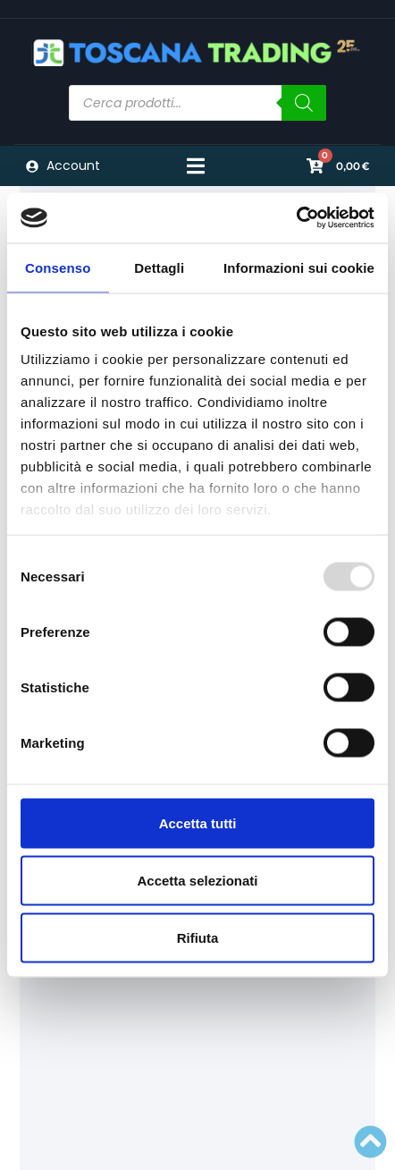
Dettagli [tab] (159, 267)
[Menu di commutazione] (196, 166)
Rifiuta (198, 937)
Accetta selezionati (197, 879)
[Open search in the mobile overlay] (198, 103)
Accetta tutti (198, 822)
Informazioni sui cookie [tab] (298, 267)
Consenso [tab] (57, 267)
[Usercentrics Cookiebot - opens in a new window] (296, 218)
